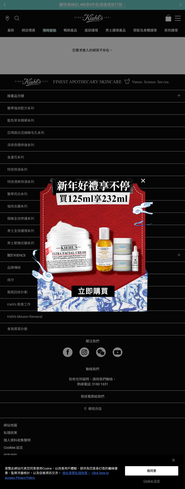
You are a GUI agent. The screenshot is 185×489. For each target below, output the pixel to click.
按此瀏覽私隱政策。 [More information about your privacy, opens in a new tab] (76, 473)
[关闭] (173, 460)
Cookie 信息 (151, 481)
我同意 (151, 471)
